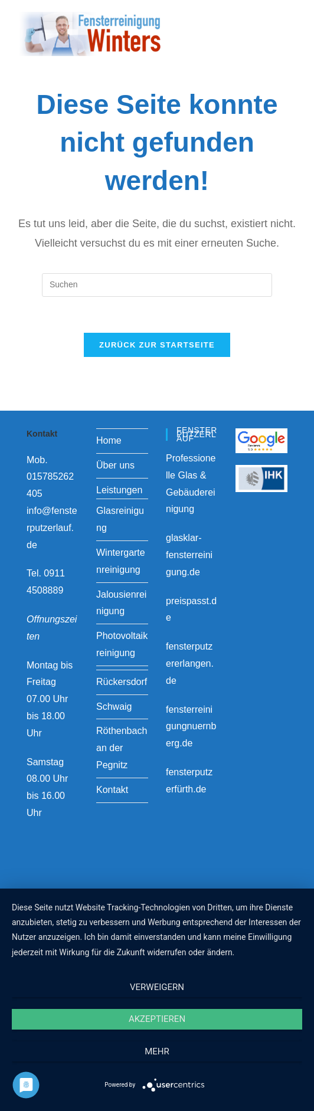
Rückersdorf (121, 682)
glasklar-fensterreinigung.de (189, 555)
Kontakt (112, 790)
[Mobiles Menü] (282, 32)
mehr (157, 1051)
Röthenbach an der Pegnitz (121, 748)
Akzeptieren (157, 1019)
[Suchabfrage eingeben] (157, 285)
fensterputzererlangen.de (190, 663)
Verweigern (157, 987)
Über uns (115, 465)
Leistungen (119, 490)
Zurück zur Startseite (157, 344)
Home (109, 440)
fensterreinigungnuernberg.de (191, 726)
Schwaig (114, 707)
